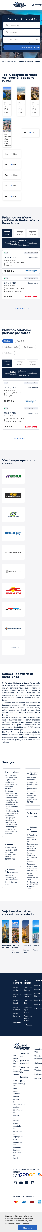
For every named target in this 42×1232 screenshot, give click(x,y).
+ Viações (28, 1025)
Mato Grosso (8, 353)
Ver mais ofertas (21, 308)
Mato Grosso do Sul (11, 347)
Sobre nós (24, 1049)
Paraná (19, 341)
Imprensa (24, 1077)
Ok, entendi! (27, 1228)
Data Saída (13, 40)
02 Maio (7, 233)
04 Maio (32, 233)
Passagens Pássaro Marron (28, 1018)
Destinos (38, 1078)
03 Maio (19, 233)
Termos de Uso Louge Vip (24, 1070)
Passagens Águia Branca (28, 1009)
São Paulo (8, 341)
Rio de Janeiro (29, 347)
